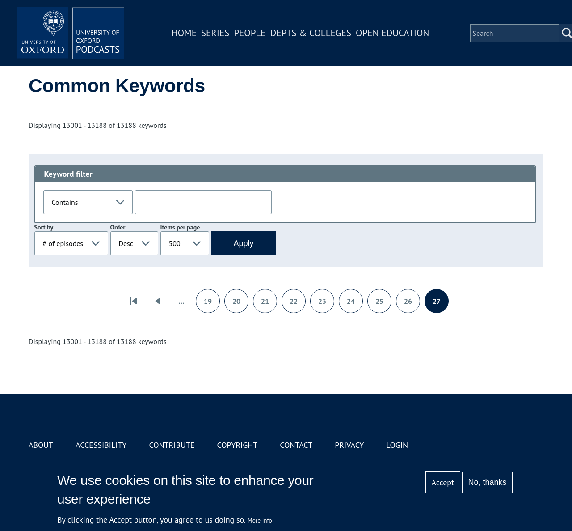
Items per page (180, 227)
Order (118, 227)
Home (184, 33)
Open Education (392, 33)
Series (215, 33)
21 (269, 304)
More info (260, 520)
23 (326, 304)
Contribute (171, 445)
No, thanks (487, 482)
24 (354, 304)
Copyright (237, 445)
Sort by (44, 227)
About (41, 445)
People (249, 33)
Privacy (349, 445)
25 (383, 304)
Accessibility (101, 445)
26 (412, 304)
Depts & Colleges (311, 33)
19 (211, 304)
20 (240, 304)
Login (397, 445)
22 (297, 304)
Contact (296, 445)
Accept (442, 482)
